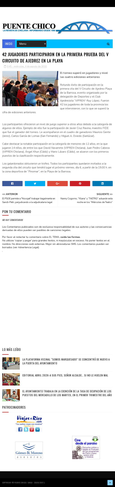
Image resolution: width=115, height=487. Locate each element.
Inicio (8, 44)
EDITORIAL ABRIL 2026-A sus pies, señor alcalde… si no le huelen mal (65, 375)
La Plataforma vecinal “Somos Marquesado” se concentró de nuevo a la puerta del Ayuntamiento (66, 361)
